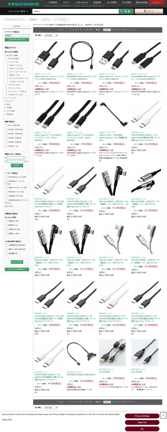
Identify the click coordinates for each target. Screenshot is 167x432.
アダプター (13, 85)
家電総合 (10, 114)
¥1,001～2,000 (14, 129)
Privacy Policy (7, 419)
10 (91, 30)
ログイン (157, 2)
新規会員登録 (142, 2)
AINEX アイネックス (16, 187)
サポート (67, 2)
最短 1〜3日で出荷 (15, 249)
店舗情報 (97, 2)
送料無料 (11, 253)
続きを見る (9, 206)
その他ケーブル (16, 81)
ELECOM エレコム (15, 177)
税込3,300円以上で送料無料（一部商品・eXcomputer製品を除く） (75, 6)
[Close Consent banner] (163, 415)
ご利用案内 (52, 2)
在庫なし (12, 233)
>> (100, 30)
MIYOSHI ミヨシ (14, 192)
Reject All (142, 422)
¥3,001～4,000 (13, 138)
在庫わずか (12, 229)
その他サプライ (15, 94)
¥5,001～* (11, 146)
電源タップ (14, 75)
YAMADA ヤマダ (14, 196)
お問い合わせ (82, 2)
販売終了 (11, 225)
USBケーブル (16, 68)
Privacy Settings (142, 416)
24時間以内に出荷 (15, 245)
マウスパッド (14, 88)
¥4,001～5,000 (13, 142)
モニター (13, 62)
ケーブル (61, 19)
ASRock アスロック (74, 372)
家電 (8, 104)
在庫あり (11, 221)
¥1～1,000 (12, 125)
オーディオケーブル (17, 72)
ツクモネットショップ (14, 19)
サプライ (46, 19)
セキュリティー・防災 (17, 91)
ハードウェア (12, 98)
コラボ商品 (11, 111)
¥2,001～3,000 (13, 133)
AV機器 (9, 107)
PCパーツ (10, 101)
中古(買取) (127, 2)
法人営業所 (112, 2)
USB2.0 (33, 19)
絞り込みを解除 (11, 52)
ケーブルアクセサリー (18, 78)
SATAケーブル (15, 65)
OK (142, 429)
